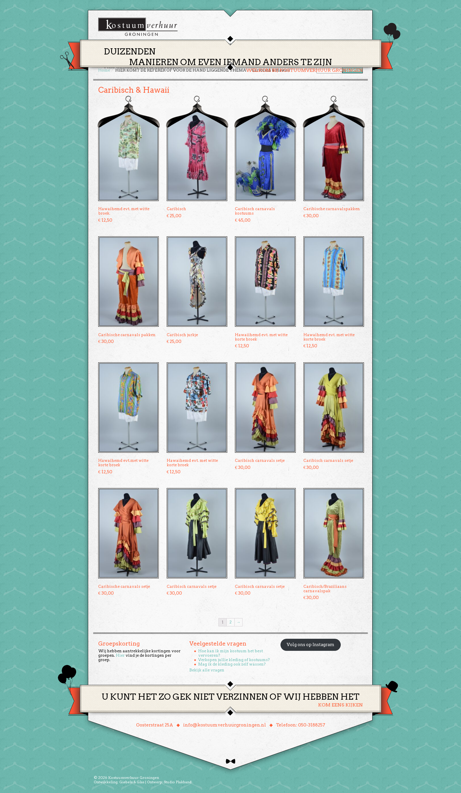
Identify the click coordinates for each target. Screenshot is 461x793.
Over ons (285, 45)
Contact (312, 45)
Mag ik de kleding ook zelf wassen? (232, 664)
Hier (120, 655)
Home (186, 45)
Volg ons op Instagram (310, 644)
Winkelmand (345, 45)
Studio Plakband (177, 782)
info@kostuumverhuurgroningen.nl (224, 725)
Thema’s (210, 45)
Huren (234, 45)
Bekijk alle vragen (206, 670)
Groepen (258, 45)
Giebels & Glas (131, 782)
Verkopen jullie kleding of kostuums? (234, 660)
